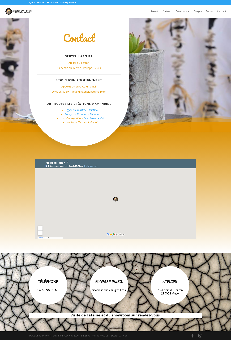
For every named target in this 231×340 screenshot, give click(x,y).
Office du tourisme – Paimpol (82, 110)
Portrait (167, 11)
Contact (221, 11)
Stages (198, 11)
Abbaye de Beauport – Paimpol (82, 114)
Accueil (154, 11)
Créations (181, 11)
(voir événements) (94, 118)
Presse (209, 11)
